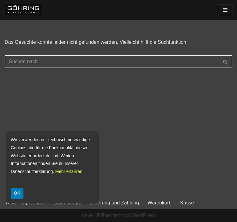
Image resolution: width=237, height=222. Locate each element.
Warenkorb (160, 202)
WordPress (143, 215)
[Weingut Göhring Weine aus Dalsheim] (23, 9)
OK (17, 193)
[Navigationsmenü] (225, 10)
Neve (87, 215)
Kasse (187, 202)
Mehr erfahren (68, 171)
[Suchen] (111, 61)
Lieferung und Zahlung (114, 202)
